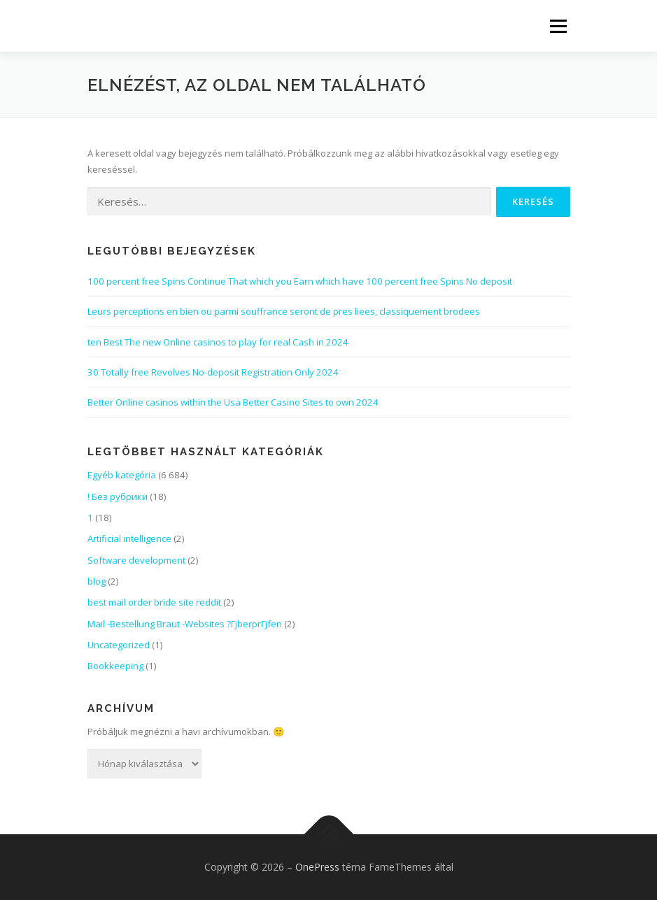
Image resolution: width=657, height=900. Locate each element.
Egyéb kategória (121, 475)
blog (96, 581)
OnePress (317, 866)
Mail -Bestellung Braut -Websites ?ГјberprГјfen (184, 623)
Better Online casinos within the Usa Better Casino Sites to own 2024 (233, 402)
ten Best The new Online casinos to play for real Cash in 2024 (217, 342)
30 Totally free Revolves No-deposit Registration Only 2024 (213, 372)
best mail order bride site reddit (154, 602)
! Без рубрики (117, 496)
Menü (558, 26)
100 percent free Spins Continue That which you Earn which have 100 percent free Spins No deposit (299, 281)
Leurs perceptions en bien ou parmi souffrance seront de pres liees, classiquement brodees (283, 311)
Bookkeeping (115, 665)
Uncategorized (118, 644)
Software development (136, 560)
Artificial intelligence (129, 538)
